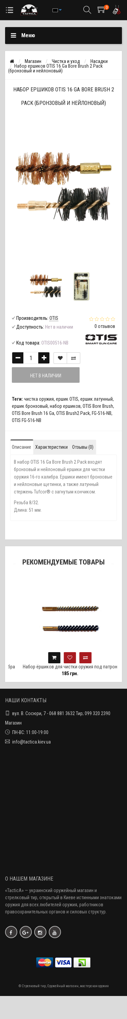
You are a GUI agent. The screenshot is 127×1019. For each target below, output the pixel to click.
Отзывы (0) (82, 447)
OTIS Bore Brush (98, 406)
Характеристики (51, 447)
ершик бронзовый (30, 406)
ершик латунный (96, 399)
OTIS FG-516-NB (26, 420)
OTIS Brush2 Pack (73, 413)
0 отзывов (104, 326)
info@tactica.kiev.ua (31, 742)
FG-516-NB (101, 413)
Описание (21, 447)
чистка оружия (39, 399)
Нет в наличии (45, 375)
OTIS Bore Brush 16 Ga (33, 413)
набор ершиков (65, 406)
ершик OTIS (67, 399)
